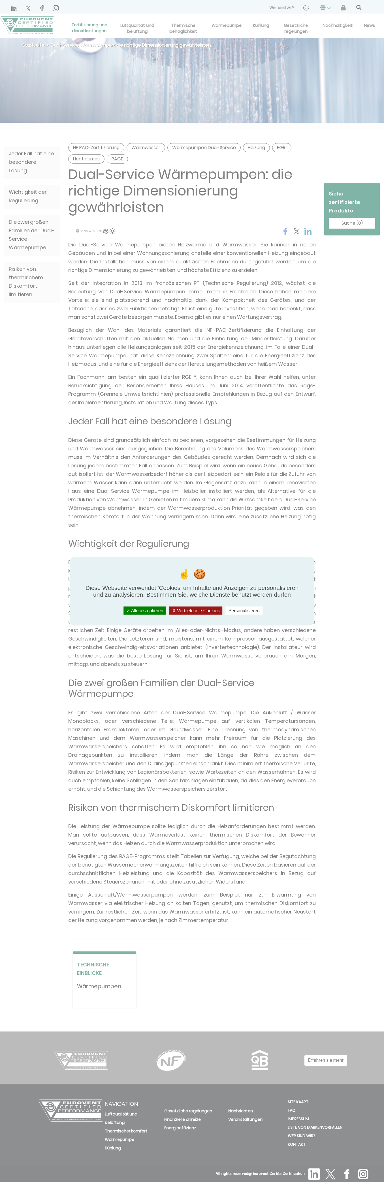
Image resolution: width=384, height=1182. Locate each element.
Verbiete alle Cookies (196, 610)
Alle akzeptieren (144, 610)
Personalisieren (244, 610)
